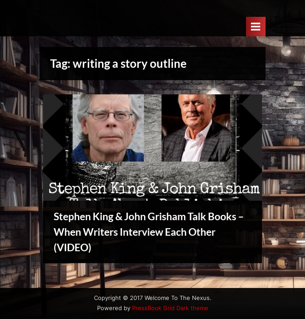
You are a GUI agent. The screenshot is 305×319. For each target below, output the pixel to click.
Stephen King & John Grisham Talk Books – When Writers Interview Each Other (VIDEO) (149, 231)
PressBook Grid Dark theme (170, 308)
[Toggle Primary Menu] (256, 26)
